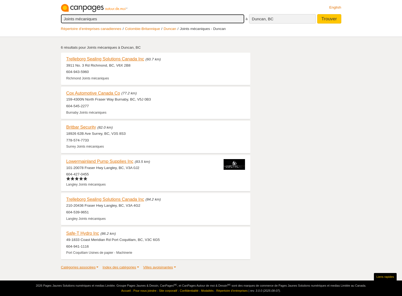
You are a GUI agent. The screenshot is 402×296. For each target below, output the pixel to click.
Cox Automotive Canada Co (93, 93)
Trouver (329, 18)
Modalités (207, 290)
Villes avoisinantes (158, 267)
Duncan (170, 29)
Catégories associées (78, 267)
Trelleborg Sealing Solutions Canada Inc (105, 58)
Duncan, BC (263, 19)
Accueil (126, 290)
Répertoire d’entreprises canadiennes (91, 29)
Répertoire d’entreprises (232, 290)
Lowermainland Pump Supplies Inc (99, 161)
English (335, 7)
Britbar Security (81, 127)
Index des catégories (119, 267)
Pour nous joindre (144, 290)
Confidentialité (189, 290)
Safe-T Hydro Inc (82, 233)
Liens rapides (385, 276)
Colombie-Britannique (142, 29)
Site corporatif (168, 290)
